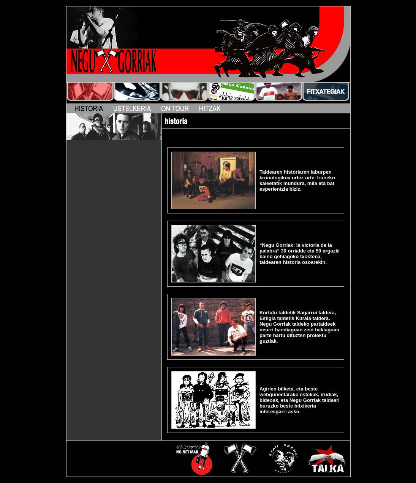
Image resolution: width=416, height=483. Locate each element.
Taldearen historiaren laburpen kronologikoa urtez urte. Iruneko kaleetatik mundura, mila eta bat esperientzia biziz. (297, 180)
